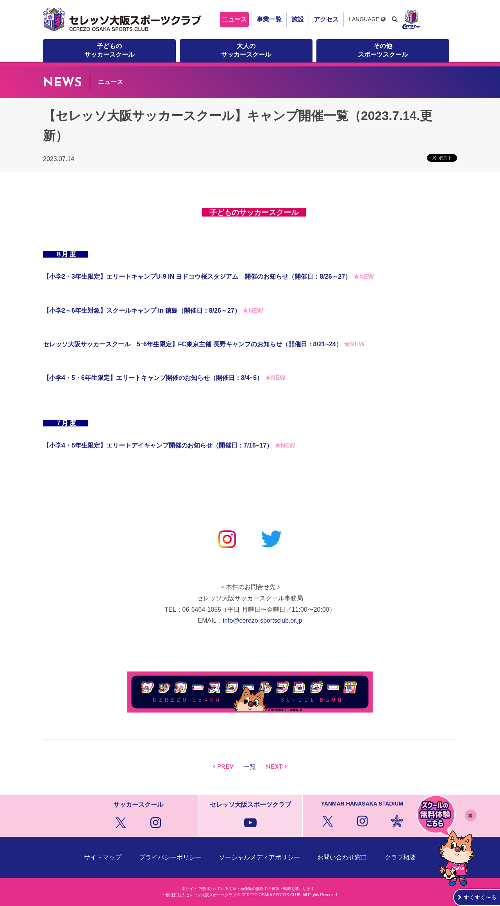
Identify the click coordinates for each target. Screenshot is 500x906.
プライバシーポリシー (170, 857)
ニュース (234, 19)
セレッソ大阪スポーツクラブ (123, 19)
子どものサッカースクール (109, 50)
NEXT (274, 767)
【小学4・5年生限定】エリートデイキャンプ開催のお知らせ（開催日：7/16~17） (158, 445)
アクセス (326, 19)
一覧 (249, 767)
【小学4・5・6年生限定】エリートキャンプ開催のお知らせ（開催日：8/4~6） (153, 377)
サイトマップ (102, 857)
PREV (225, 767)
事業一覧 (269, 19)
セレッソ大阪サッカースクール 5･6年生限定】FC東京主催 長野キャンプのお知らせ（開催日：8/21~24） (192, 344)
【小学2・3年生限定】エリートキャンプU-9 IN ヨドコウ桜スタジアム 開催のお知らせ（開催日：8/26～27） (197, 276)
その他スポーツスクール (383, 50)
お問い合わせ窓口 (342, 857)
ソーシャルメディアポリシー (259, 857)
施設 (297, 19)
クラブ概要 (400, 857)
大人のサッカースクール (246, 50)
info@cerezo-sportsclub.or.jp (262, 620)
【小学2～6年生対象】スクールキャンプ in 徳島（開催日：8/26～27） (142, 310)
